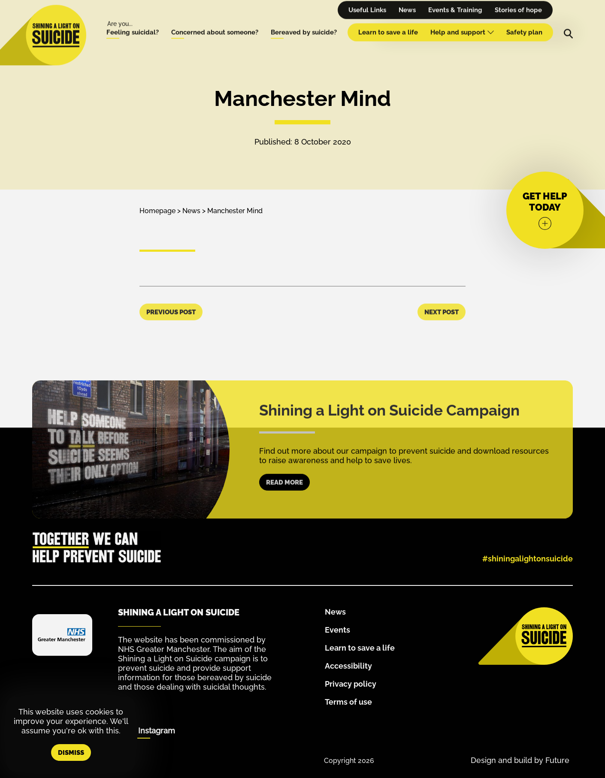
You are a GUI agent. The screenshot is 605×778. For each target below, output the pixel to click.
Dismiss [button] (71, 753)
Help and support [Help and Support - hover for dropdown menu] (462, 22)
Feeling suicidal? (132, 22)
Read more (284, 499)
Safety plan (524, 22)
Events (337, 629)
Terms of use (348, 701)
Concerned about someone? (214, 22)
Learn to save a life (388, 22)
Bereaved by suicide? (304, 22)
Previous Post (171, 329)
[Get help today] (545, 210)
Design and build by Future (520, 760)
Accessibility (348, 665)
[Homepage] (55, 25)
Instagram (156, 730)
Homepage (157, 211)
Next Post (441, 329)
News (191, 211)
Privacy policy (350, 683)
